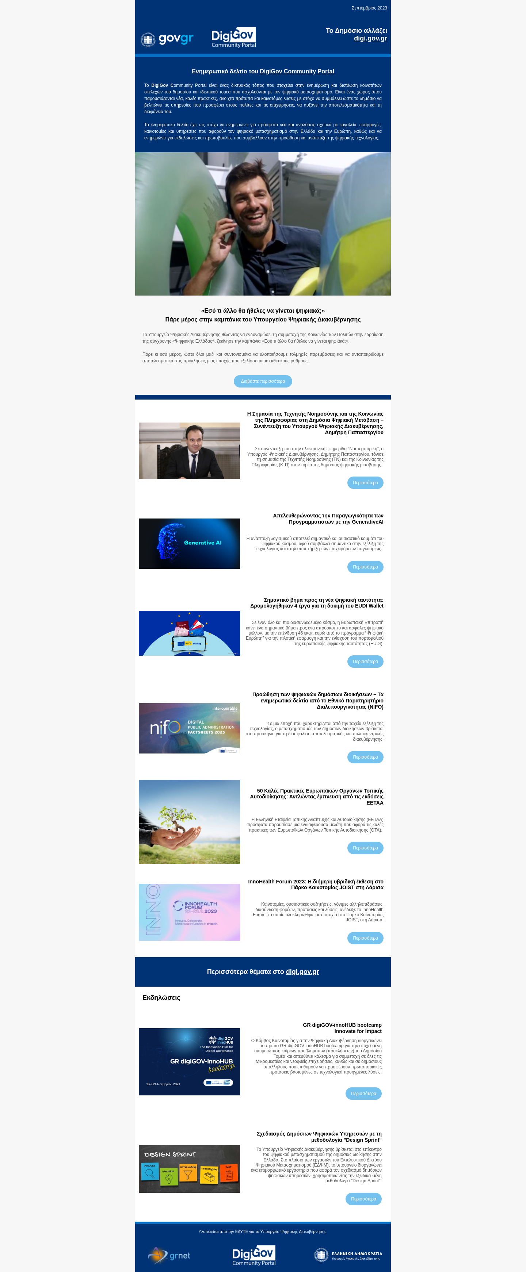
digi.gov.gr (302, 971)
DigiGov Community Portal (297, 71)
